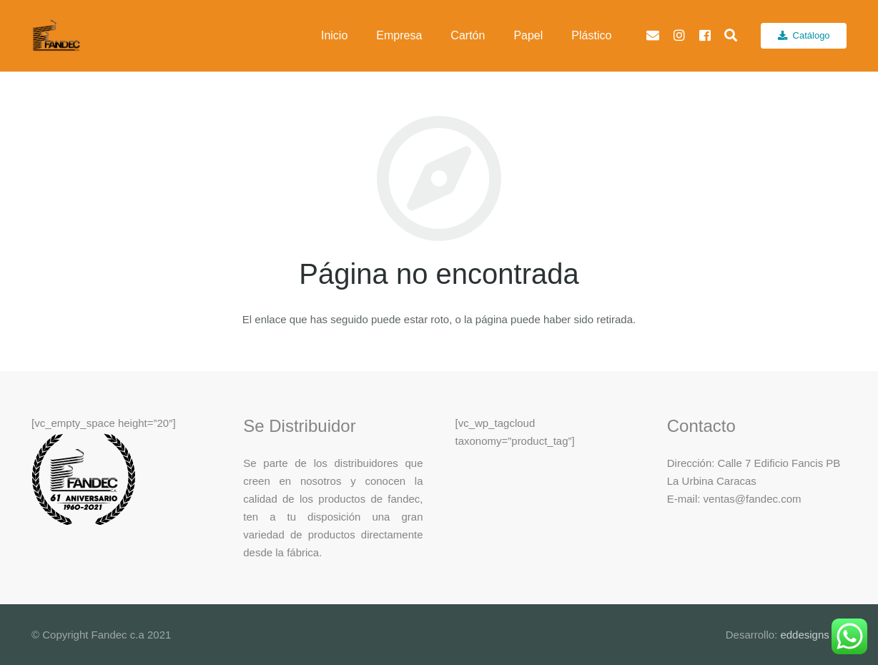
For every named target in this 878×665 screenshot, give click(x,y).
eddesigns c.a (812, 635)
